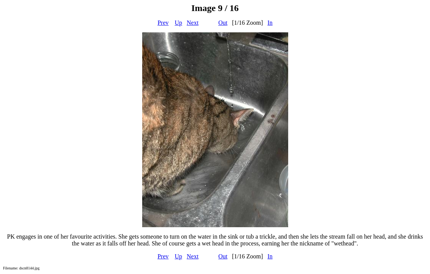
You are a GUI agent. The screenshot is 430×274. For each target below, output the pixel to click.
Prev (162, 22)
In (270, 22)
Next (192, 22)
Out (222, 22)
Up (178, 22)
